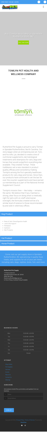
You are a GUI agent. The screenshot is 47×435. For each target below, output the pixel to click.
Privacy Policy (20, 423)
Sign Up (9, 413)
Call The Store (23, 42)
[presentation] (13, 406)
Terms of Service (30, 423)
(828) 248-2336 (8, 279)
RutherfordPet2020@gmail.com (13, 281)
